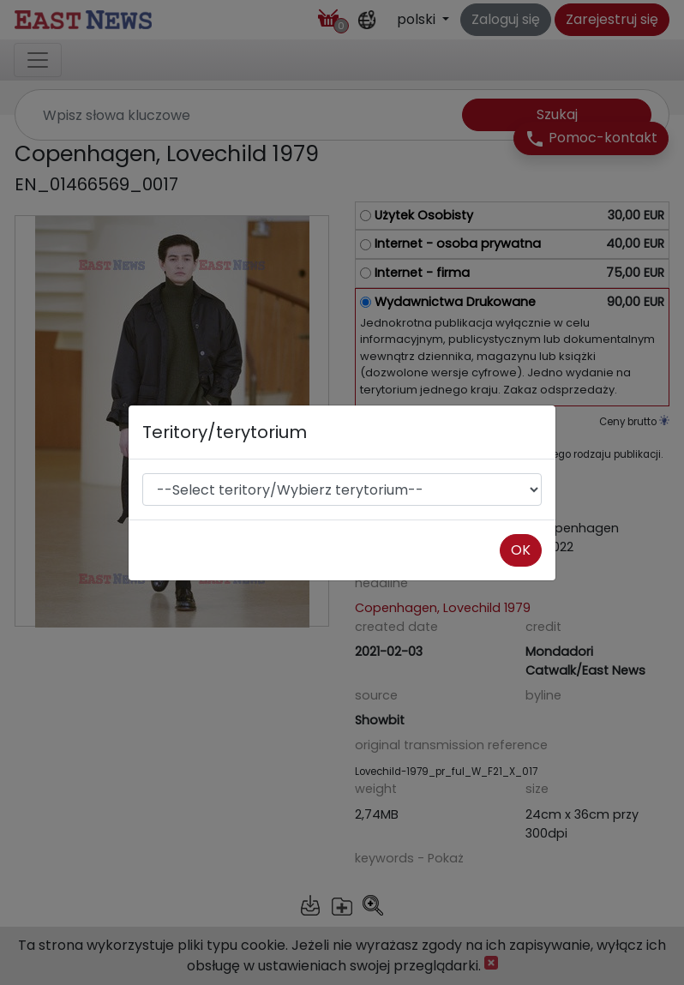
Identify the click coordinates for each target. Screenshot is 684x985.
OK (521, 550)
